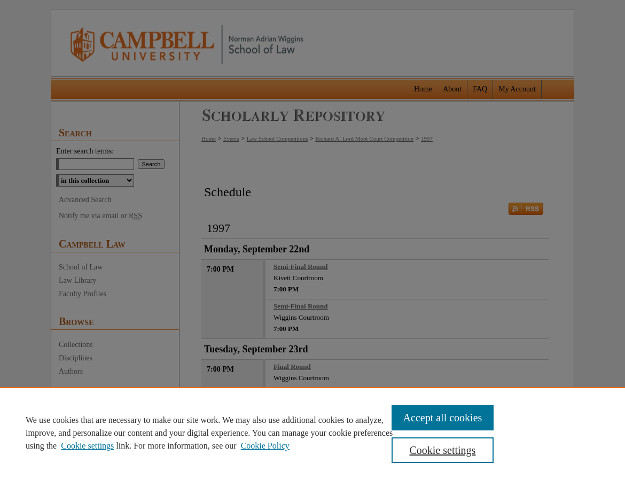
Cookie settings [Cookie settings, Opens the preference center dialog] (443, 450)
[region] (312, 432)
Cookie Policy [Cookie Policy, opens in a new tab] (265, 445)
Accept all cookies (442, 417)
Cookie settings (87, 445)
